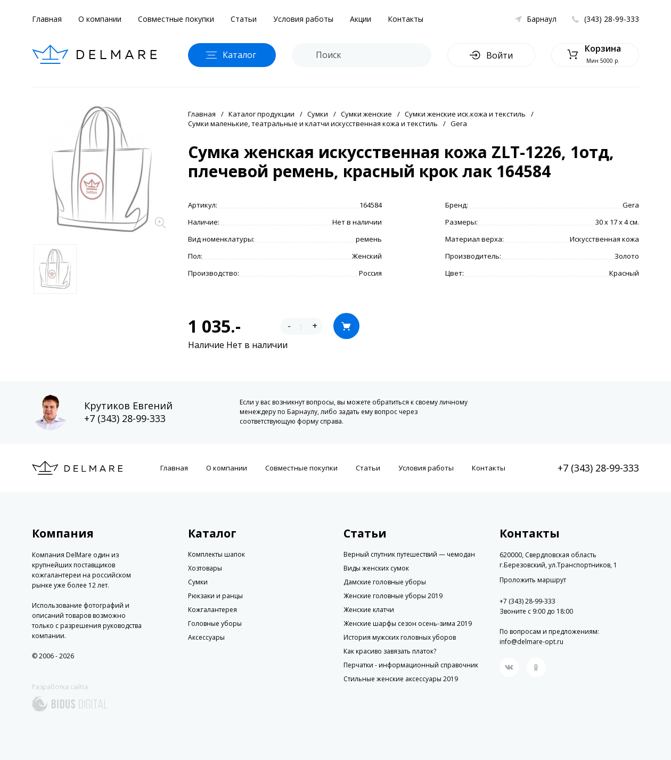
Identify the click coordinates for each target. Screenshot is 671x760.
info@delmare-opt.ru (531, 641)
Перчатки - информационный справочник (410, 665)
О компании (99, 19)
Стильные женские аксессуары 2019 (400, 678)
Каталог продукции (261, 114)
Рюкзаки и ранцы (215, 595)
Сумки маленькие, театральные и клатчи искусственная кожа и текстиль (313, 123)
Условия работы (303, 19)
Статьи (244, 19)
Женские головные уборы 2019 (393, 595)
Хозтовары (205, 568)
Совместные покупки (176, 19)
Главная (47, 19)
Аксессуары (206, 637)
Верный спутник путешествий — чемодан (409, 554)
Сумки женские (366, 114)
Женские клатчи (368, 609)
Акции (360, 19)
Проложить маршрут (533, 580)
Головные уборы (215, 623)
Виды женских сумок (376, 568)
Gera (459, 123)
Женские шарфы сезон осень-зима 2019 (407, 623)
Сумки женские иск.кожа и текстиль (465, 114)
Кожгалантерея (212, 609)
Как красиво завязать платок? (389, 651)
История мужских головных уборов (399, 637)
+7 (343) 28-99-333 (125, 418)
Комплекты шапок (216, 554)
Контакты (405, 19)
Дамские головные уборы (384, 581)
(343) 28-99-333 (611, 19)
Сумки (317, 114)
